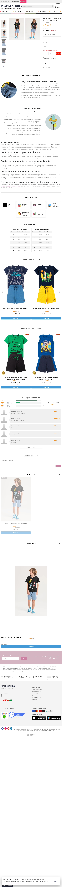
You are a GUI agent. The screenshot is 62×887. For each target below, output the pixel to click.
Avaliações (34, 699)
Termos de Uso (35, 701)
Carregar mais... (31, 447)
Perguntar (58, 466)
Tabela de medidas (49, 47)
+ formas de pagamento (49, 34)
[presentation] (2, 291)
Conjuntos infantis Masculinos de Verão (10, 186)
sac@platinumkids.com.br (8, 696)
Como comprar (36, 693)
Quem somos (35, 705)
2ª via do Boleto (5, 1)
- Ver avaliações (51, 25)
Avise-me (58, 53)
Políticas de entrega (37, 689)
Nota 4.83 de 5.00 (53, 403)
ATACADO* (23, 1)
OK (23, 658)
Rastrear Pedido (15, 1)
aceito (55, 881)
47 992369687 (5, 693)
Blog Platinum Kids (36, 697)
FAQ (33, 695)
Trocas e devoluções (37, 691)
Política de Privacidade (37, 703)
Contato (34, 706)
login (58, 4)
